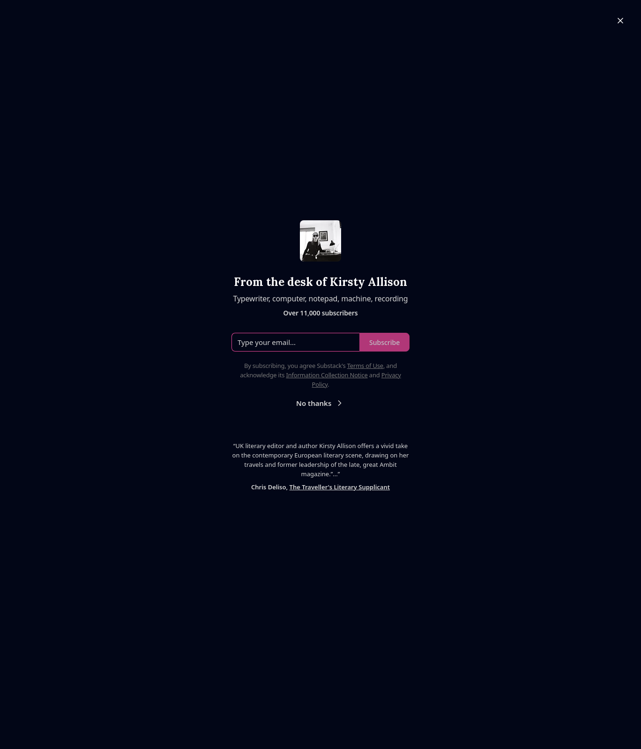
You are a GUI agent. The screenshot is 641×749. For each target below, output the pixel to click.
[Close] (620, 20)
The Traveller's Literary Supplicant (340, 487)
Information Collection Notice (326, 375)
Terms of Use (365, 365)
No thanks (320, 403)
